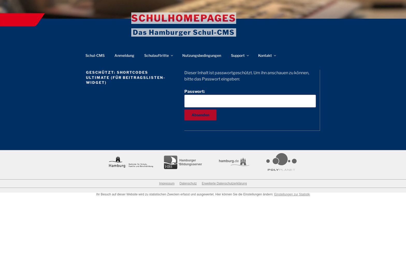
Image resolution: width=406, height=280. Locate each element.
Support (240, 55)
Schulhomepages (183, 18)
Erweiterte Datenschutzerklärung (224, 183)
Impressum (167, 183)
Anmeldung (124, 55)
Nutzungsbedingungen (201, 55)
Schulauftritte (159, 55)
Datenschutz (188, 183)
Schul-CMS (95, 55)
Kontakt (267, 55)
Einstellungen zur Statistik (292, 194)
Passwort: (250, 98)
